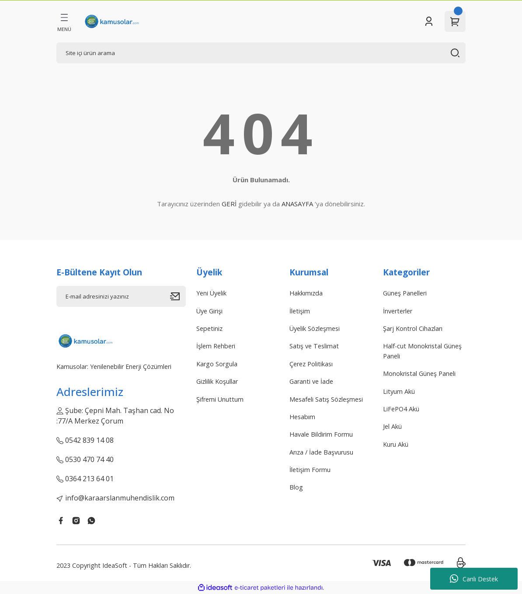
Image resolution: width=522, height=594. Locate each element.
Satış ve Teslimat (314, 346)
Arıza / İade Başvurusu (321, 452)
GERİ (229, 203)
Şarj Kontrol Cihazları (412, 328)
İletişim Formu (310, 469)
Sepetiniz (209, 328)
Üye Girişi (209, 311)
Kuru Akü (395, 444)
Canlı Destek (474, 579)
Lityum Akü (399, 391)
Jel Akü (392, 426)
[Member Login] (428, 21)
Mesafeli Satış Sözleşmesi (326, 399)
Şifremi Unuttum (220, 399)
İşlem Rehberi (215, 346)
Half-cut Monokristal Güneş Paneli (422, 351)
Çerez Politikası (311, 364)
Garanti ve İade (311, 381)
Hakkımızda (306, 293)
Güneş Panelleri (405, 293)
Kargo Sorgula (216, 364)
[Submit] (178, 296)
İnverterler (397, 311)
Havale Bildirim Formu (321, 434)
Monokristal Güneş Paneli (419, 373)
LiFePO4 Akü (401, 409)
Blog (296, 487)
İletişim (299, 311)
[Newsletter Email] (121, 296)
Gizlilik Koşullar (217, 381)
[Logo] (111, 21)
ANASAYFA (297, 203)
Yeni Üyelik (211, 293)
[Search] (261, 52)
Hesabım (302, 417)
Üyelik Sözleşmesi (314, 328)
